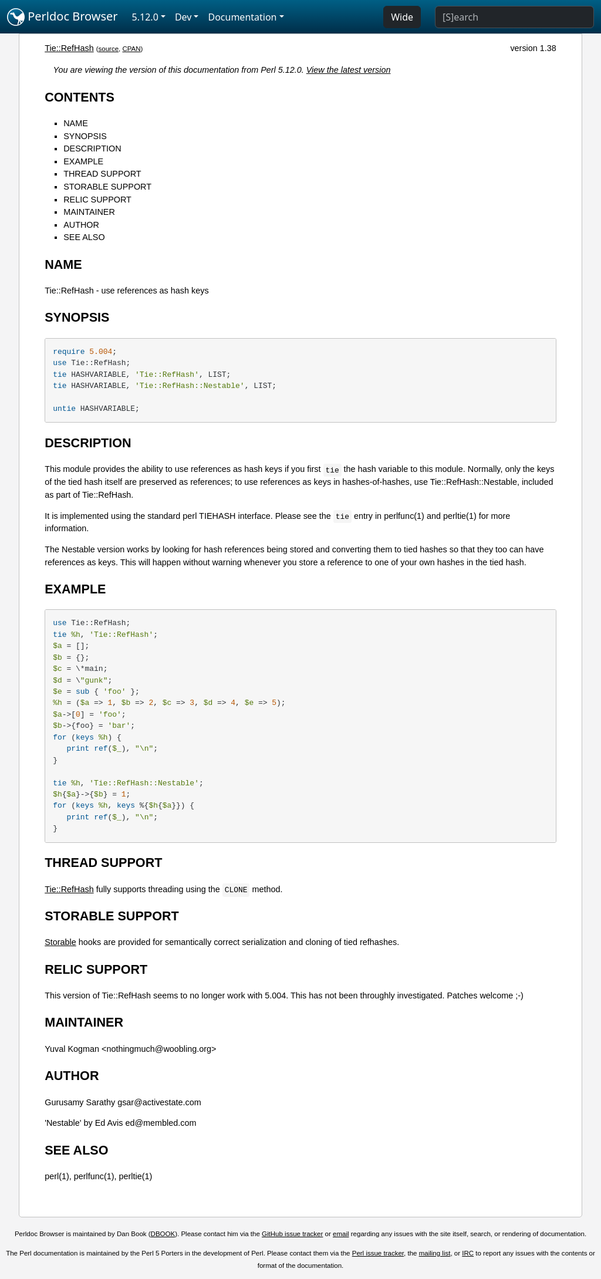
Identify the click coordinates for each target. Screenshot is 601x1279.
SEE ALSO (83, 237)
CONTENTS (79, 97)
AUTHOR (81, 225)
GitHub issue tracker (292, 1233)
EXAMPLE (83, 161)
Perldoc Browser (62, 17)
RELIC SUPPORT (97, 199)
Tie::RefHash (69, 48)
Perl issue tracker (378, 1253)
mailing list (435, 1253)
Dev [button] (183, 17)
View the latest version (348, 70)
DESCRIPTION (92, 148)
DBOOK (163, 1233)
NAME (75, 123)
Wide (402, 17)
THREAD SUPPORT (102, 173)
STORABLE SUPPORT (107, 186)
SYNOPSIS (85, 136)
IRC (468, 1253)
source (108, 48)
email (341, 1233)
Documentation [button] (242, 17)
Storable (60, 942)
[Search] (514, 17)
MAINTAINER (89, 212)
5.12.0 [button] (145, 17)
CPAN (131, 48)
